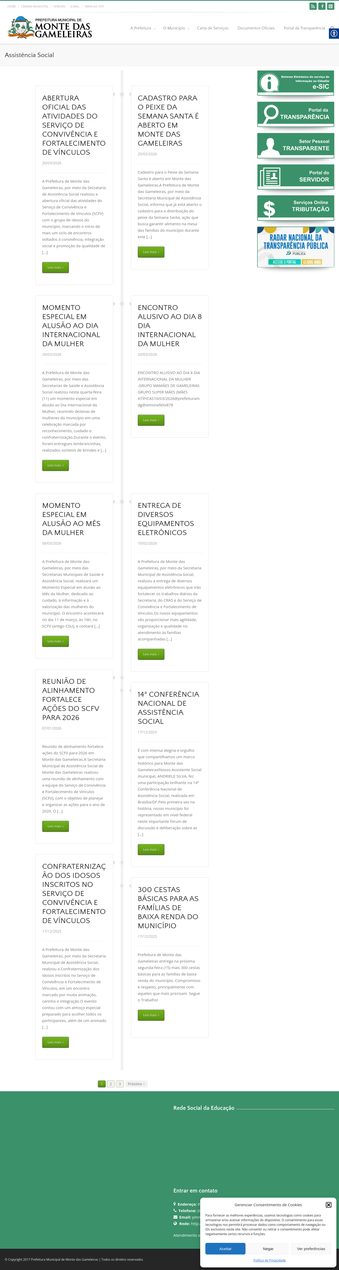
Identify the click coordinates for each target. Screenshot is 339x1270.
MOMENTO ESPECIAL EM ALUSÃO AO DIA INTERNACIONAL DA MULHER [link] (71, 326)
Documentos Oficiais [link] (256, 28)
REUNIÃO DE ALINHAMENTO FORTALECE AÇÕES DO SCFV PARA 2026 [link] (70, 699)
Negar (268, 1248)
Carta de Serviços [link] (212, 28)
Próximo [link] (135, 1083)
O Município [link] (174, 28)
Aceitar (225, 1248)
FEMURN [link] (59, 6)
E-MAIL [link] (75, 6)
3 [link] (120, 1083)
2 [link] (111, 1083)
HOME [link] (12, 6)
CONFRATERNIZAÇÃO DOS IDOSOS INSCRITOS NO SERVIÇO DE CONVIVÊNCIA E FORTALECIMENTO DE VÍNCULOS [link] (74, 893)
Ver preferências (311, 1248)
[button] (328, 1204)
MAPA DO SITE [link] (94, 6)
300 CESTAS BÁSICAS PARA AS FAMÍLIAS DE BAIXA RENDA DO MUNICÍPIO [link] (168, 908)
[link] (313, 6)
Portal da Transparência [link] (304, 28)
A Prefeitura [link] (141, 28)
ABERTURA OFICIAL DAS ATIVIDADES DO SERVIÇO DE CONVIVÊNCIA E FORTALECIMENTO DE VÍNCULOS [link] (74, 125)
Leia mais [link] (54, 267)
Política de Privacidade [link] (269, 1260)
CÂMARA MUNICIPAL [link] (34, 6)
